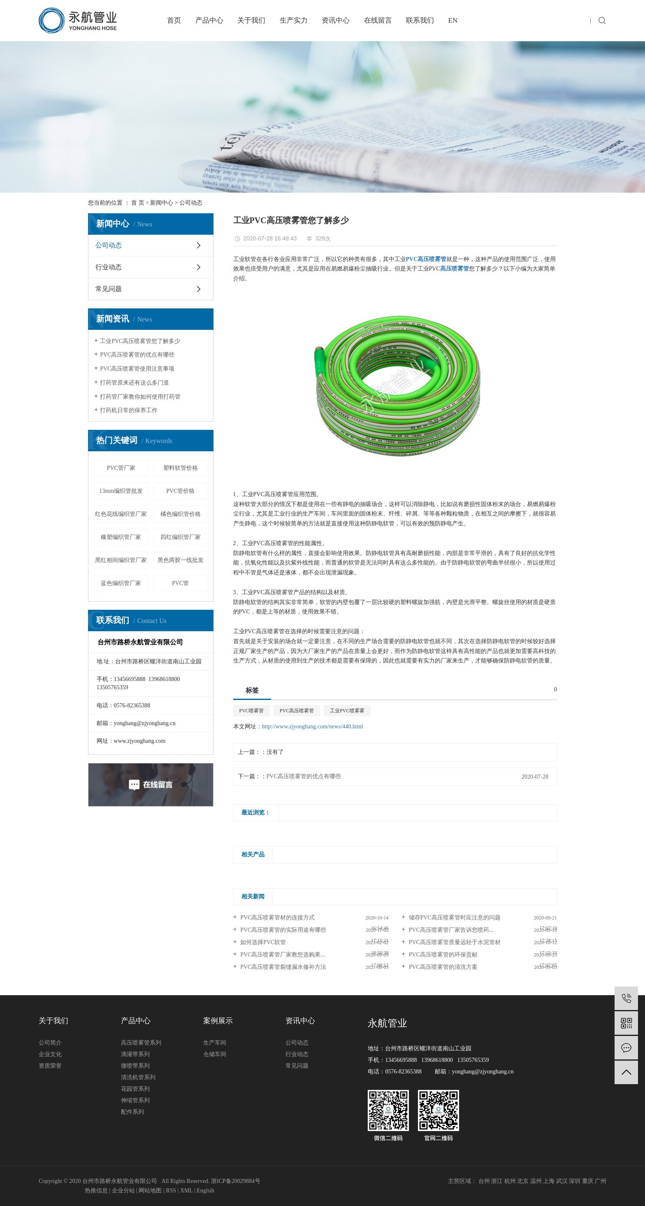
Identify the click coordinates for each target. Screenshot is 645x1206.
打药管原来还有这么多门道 (134, 383)
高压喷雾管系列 (141, 1043)
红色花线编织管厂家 (121, 514)
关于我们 (251, 20)
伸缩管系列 (135, 1100)
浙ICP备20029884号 (235, 1181)
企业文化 (50, 1054)
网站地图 (150, 1190)
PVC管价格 (180, 491)
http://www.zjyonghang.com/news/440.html (312, 726)
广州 (600, 1181)
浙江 (497, 1181)
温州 (536, 1181)
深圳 (574, 1181)
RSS (171, 1190)
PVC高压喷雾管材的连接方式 (277, 917)
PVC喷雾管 (251, 711)
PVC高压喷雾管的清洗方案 (442, 967)
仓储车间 (214, 1054)
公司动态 (190, 203)
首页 (174, 20)
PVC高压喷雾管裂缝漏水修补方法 (283, 967)
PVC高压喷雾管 (297, 711)
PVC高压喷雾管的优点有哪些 (137, 355)
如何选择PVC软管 (262, 942)
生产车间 (214, 1043)
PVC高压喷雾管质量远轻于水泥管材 (454, 942)
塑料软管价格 (180, 468)
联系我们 (420, 20)
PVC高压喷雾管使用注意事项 (137, 369)
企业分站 (123, 1190)
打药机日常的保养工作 (129, 410)
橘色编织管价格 (180, 514)
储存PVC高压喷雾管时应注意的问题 (454, 917)
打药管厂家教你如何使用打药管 (140, 397)
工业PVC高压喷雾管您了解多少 (140, 341)
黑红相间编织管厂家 (121, 560)
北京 (523, 1181)
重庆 (588, 1181)
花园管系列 (135, 1089)
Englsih (205, 1190)
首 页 (137, 203)
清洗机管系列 (138, 1077)
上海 (549, 1181)
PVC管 (180, 583)
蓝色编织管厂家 (121, 583)
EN (453, 20)
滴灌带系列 (135, 1054)
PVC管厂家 (121, 468)
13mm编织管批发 (121, 491)
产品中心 (209, 20)
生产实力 (294, 20)
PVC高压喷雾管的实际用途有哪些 (283, 930)
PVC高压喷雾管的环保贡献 (442, 955)
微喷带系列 (135, 1066)
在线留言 (378, 20)
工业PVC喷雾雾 (347, 711)
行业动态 (108, 267)
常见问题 (108, 288)
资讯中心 (336, 20)
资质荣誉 (50, 1066)
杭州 (510, 1181)
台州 (484, 1181)
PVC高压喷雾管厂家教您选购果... (282, 955)
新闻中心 (161, 203)
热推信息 (96, 1190)
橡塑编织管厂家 (121, 537)
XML (186, 1190)
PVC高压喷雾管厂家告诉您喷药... (450, 930)
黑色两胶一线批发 (181, 560)
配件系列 (132, 1112)
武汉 (562, 1181)
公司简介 (50, 1043)
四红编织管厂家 (180, 537)
